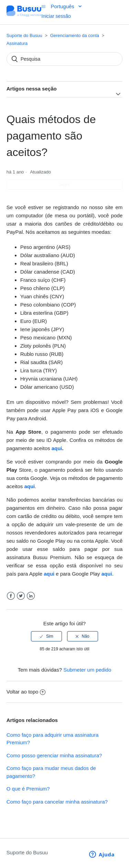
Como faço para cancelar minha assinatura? (57, 802)
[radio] (46, 636)
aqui (57, 448)
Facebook (11, 596)
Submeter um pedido (87, 670)
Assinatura (17, 43)
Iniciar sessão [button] (56, 16)
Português (63, 6)
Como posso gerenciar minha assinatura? (54, 755)
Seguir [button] (64, 184)
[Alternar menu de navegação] (43, 6)
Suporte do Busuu (24, 35)
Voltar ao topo (26, 692)
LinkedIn (30, 596)
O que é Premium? (28, 789)
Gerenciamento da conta (74, 35)
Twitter (21, 596)
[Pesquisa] (65, 59)
